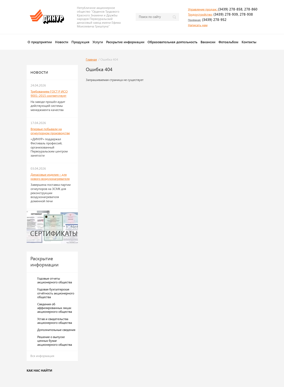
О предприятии (40, 42)
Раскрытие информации (125, 42)
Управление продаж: (203, 9)
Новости (61, 42)
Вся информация (42, 356)
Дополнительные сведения (56, 330)
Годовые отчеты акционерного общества (54, 280)
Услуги (97, 42)
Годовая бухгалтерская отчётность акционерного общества (55, 293)
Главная (91, 59)
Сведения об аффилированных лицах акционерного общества (54, 308)
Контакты (249, 42)
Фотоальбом (228, 42)
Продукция (80, 42)
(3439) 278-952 (207, 19)
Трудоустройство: (200, 14)
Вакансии (208, 42)
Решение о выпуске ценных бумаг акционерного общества (54, 340)
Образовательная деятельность (172, 42)
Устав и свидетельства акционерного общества (54, 321)
